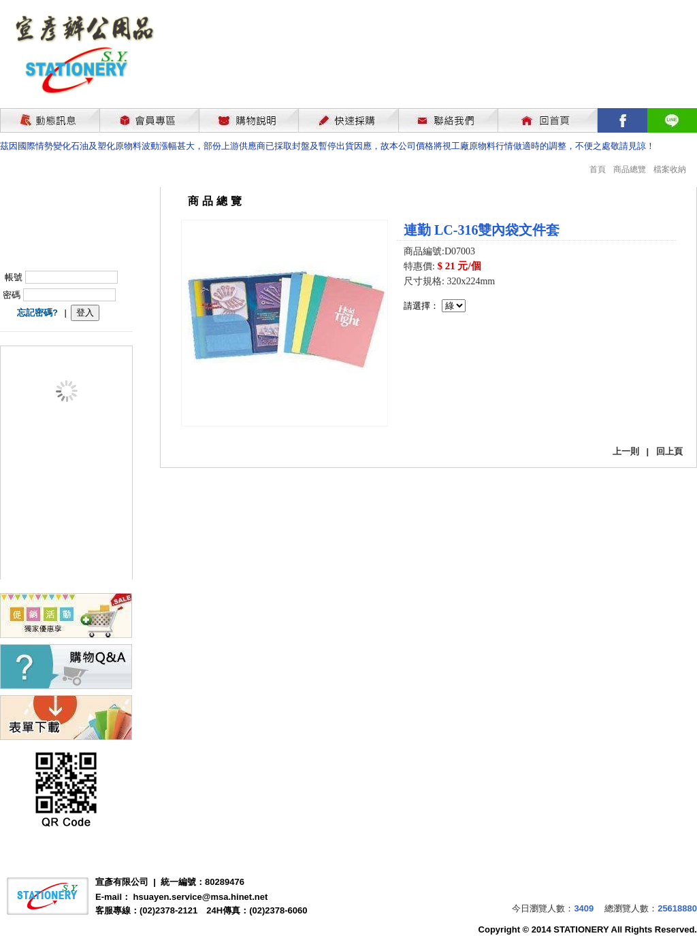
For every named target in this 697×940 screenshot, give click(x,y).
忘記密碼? (37, 312)
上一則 (626, 451)
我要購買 (439, 348)
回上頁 (669, 451)
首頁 (597, 169)
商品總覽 (629, 169)
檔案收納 (669, 169)
